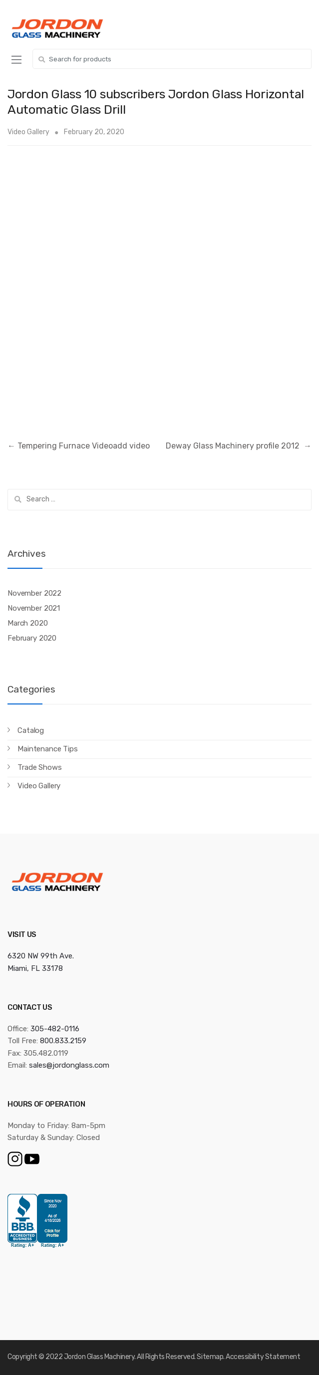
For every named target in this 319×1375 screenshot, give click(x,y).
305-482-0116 (54, 1028)
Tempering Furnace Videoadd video (78, 446)
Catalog (30, 730)
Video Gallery (28, 132)
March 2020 (27, 623)
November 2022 (34, 593)
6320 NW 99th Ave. (40, 955)
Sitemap (210, 1357)
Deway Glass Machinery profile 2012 (239, 446)
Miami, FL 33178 (35, 968)
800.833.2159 (63, 1040)
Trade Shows (39, 767)
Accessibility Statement (263, 1357)
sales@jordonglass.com (69, 1065)
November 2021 (33, 608)
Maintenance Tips (47, 748)
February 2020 (31, 638)
